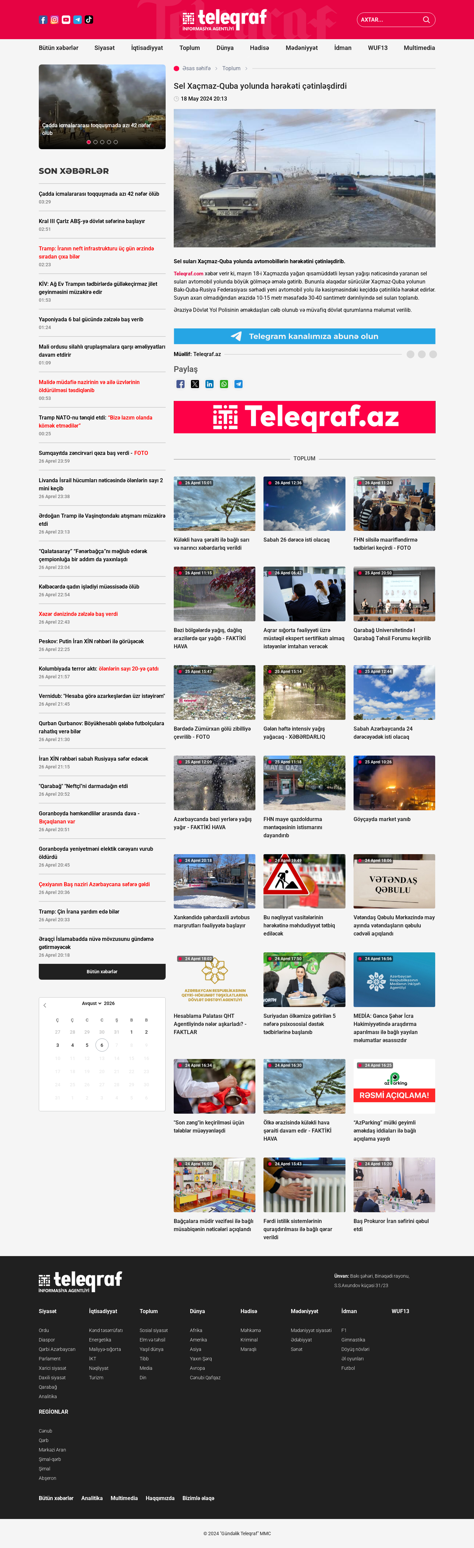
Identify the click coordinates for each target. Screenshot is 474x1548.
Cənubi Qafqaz (205, 1377)
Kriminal (249, 1339)
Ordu (44, 1330)
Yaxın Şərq (201, 1358)
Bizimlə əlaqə (198, 1498)
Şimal (44, 1468)
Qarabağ (48, 1387)
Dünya (225, 47)
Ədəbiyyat (301, 1339)
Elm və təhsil (152, 1339)
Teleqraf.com (188, 274)
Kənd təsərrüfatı (106, 1330)
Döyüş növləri (355, 1349)
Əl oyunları (352, 1358)
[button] (89, 142)
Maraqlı (248, 1349)
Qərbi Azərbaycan (57, 1349)
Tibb (144, 1358)
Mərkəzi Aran (52, 1449)
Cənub (45, 1431)
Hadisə (259, 47)
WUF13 (378, 47)
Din (143, 1377)
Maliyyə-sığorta (105, 1349)
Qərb (44, 1440)
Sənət (297, 1349)
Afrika (196, 1330)
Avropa (197, 1368)
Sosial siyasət (154, 1330)
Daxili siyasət (52, 1377)
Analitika (48, 1396)
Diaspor (47, 1339)
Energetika (100, 1339)
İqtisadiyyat (147, 47)
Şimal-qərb (50, 1459)
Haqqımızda (160, 1498)
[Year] (114, 1003)
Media (146, 1368)
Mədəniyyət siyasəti (311, 1330)
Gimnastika (353, 1339)
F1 (344, 1330)
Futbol (348, 1368)
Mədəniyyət (302, 47)
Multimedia (419, 47)
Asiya (195, 1349)
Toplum (189, 47)
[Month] (91, 1003)
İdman (343, 47)
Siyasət (104, 47)
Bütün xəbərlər (58, 47)
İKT (92, 1358)
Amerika (198, 1339)
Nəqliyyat (99, 1368)
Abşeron (47, 1478)
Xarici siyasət (52, 1368)
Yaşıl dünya (152, 1349)
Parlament (50, 1358)
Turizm (96, 1377)
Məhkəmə (251, 1330)
